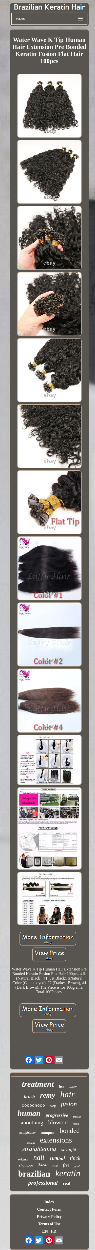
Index (49, 1202)
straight (68, 1149)
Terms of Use (49, 1224)
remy (47, 1095)
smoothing (31, 1122)
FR (53, 1231)
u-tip (55, 1165)
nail (38, 1157)
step (53, 1106)
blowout (58, 1122)
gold (77, 1166)
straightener (27, 1132)
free (66, 1165)
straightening (39, 1148)
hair (67, 1094)
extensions (56, 1140)
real (66, 1183)
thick (75, 1158)
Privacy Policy (49, 1216)
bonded (70, 1130)
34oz (42, 1164)
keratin (67, 1173)
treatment (38, 1084)
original (23, 1159)
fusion (69, 1104)
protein (31, 1142)
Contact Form (49, 1209)
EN (45, 1231)
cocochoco (33, 1105)
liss (61, 1086)
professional (43, 1183)
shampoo (26, 1165)
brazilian (34, 1173)
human (29, 1113)
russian (77, 1116)
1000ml (57, 1158)
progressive (57, 1115)
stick (76, 1124)
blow (73, 1087)
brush (29, 1096)
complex (48, 1133)
